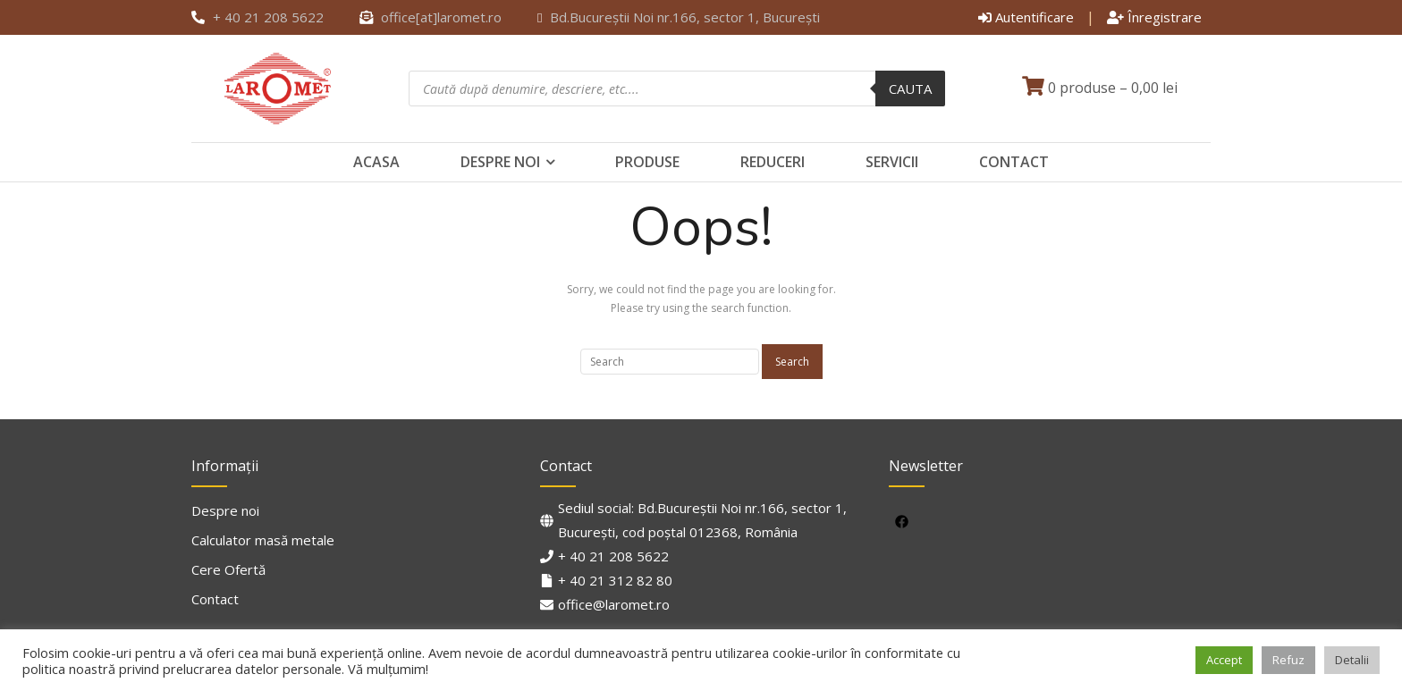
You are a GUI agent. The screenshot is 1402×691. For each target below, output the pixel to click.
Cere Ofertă (228, 569)
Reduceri (772, 162)
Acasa (376, 162)
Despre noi (500, 162)
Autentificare (1026, 17)
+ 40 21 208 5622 (613, 556)
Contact (1014, 162)
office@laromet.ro (614, 604)
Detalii (1352, 660)
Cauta (910, 88)
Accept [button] (1224, 660)
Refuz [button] (1288, 660)
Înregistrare (1154, 17)
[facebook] (904, 521)
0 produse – (1100, 87)
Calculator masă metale (262, 540)
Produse (647, 162)
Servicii (892, 162)
